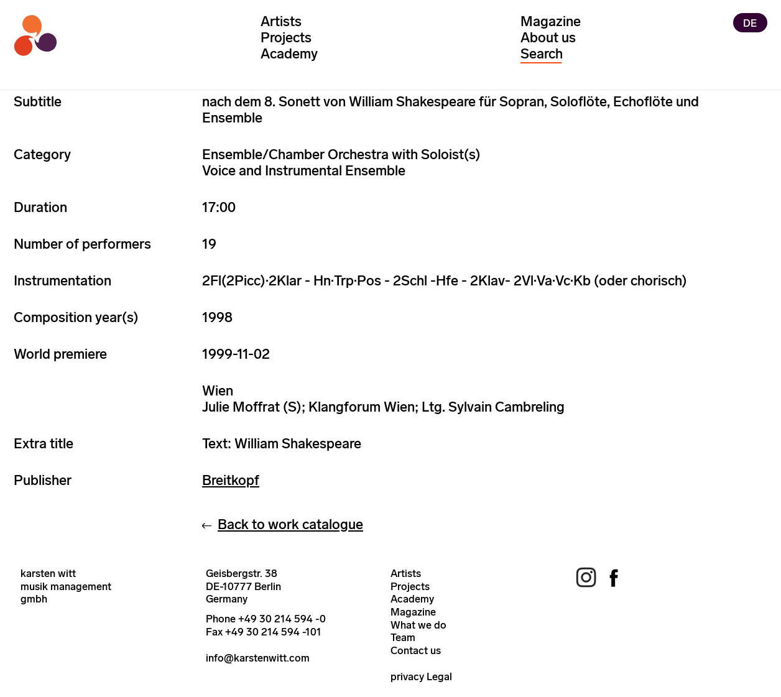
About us (548, 37)
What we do (418, 625)
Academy (289, 53)
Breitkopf (230, 480)
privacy (407, 676)
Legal (439, 676)
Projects (286, 37)
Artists (281, 21)
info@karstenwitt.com (258, 658)
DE (750, 22)
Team (402, 637)
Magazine (550, 21)
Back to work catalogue (290, 524)
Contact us (415, 650)
